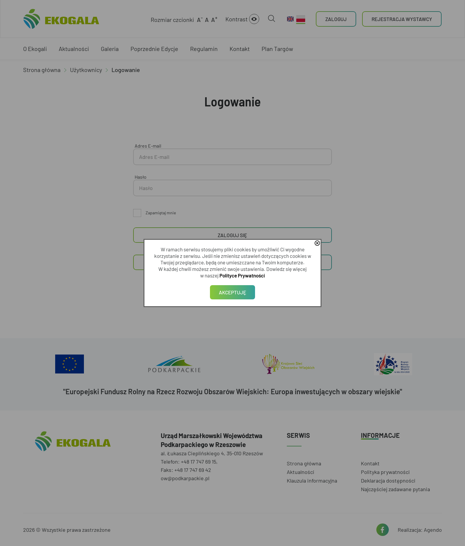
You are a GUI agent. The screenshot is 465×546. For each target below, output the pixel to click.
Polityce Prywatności (242, 275)
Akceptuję (232, 292)
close (317, 244)
